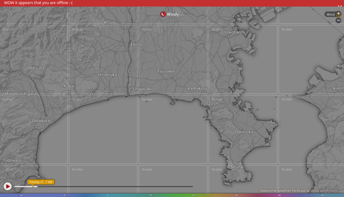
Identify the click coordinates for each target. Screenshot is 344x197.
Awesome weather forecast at (299, 190)
